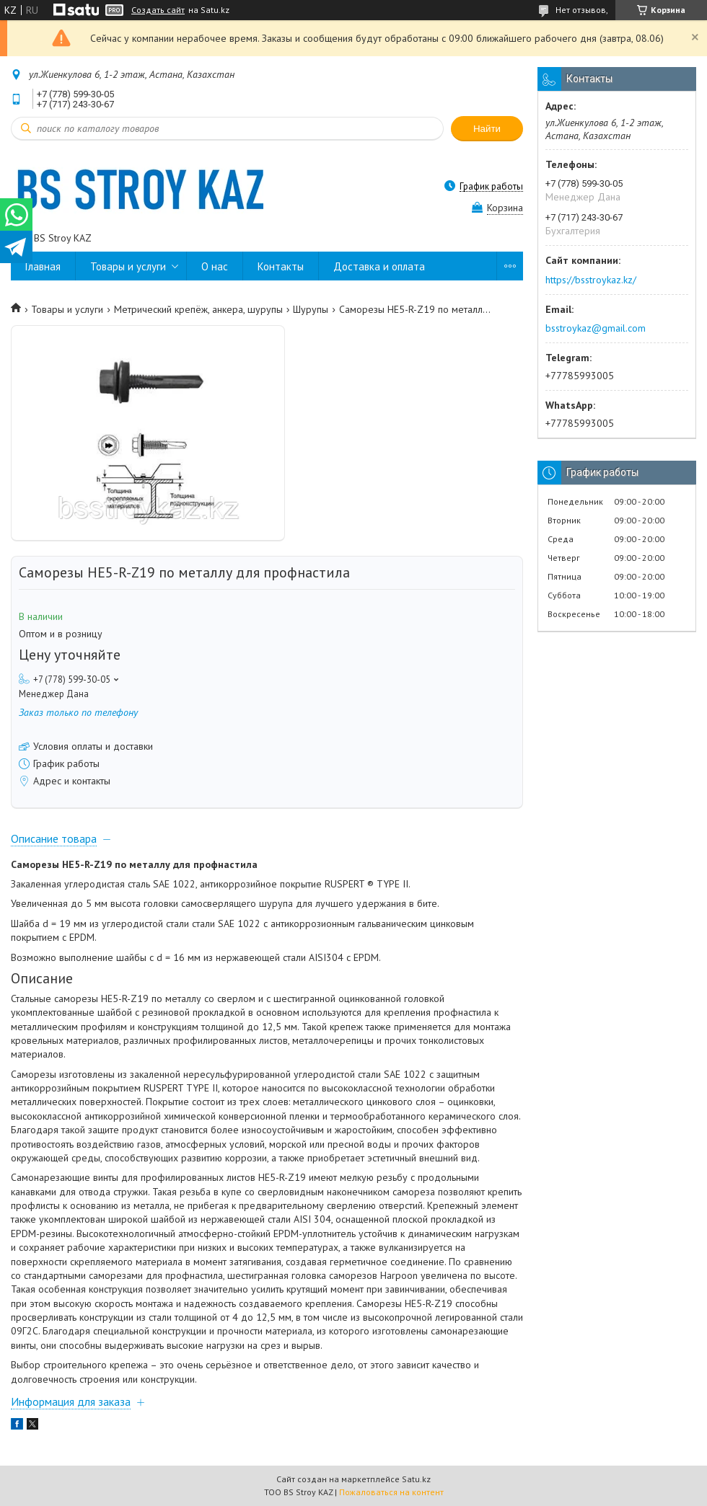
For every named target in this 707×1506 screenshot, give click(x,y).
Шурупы (310, 309)
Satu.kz (416, 1479)
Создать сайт (158, 10)
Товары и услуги (128, 266)
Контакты (281, 266)
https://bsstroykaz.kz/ (590, 279)
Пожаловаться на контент (391, 1492)
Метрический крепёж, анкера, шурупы (198, 309)
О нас (214, 266)
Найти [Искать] (487, 128)
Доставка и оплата (379, 266)
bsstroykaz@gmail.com (595, 328)
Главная (43, 266)
